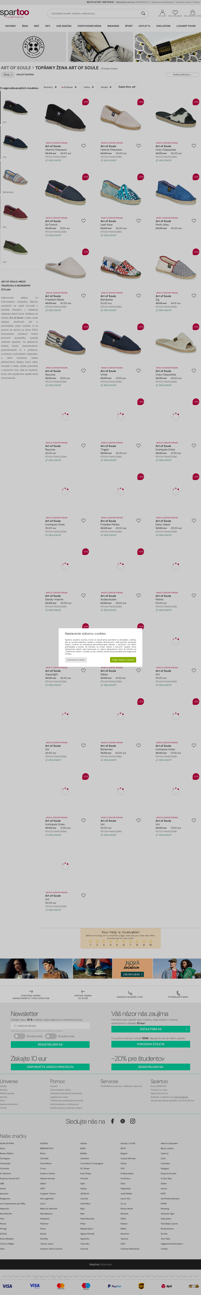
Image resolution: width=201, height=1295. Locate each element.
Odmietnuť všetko (76, 660)
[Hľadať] (143, 13)
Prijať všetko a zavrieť (123, 660)
